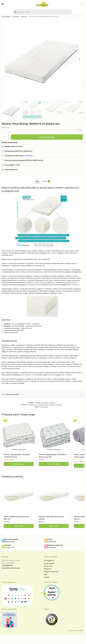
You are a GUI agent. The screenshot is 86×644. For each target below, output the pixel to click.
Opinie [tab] (46, 181)
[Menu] (5, 4)
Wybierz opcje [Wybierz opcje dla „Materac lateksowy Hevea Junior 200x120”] (18, 526)
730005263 (28, 156)
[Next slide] (79, 59)
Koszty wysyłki (49, 563)
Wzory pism (48, 566)
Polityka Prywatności (51, 572)
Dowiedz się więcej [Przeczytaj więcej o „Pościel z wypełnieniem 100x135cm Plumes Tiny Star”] (54, 464)
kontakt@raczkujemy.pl (11, 568)
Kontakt (46, 577)
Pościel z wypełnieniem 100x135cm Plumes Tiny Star (52, 455)
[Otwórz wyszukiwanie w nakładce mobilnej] (42, 12)
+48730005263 (7, 565)
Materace (24, 16)
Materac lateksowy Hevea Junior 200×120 (16, 517)
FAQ (45, 574)
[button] (81, 4)
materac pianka (43, 405)
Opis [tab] (37, 181)
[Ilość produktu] (4, 137)
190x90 (37, 403)
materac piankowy (56, 405)
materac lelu (33, 405)
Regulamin (47, 569)
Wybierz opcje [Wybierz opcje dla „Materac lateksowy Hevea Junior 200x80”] (53, 526)
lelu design (44, 407)
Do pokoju (16, 16)
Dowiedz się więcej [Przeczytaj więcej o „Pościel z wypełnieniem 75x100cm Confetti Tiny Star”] (19, 464)
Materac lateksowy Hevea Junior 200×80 (51, 517)
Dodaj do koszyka (46, 137)
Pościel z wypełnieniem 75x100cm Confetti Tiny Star (17, 455)
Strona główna (6, 16)
